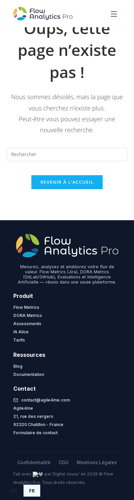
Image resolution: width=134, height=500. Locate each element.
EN (14, 490)
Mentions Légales (97, 462)
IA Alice (21, 331)
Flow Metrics (26, 307)
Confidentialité (33, 462)
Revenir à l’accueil (66, 182)
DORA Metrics (27, 315)
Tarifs (19, 340)
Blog (18, 366)
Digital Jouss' (60, 473)
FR (32, 490)
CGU (64, 462)
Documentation (28, 374)
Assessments (27, 323)
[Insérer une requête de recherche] (67, 154)
